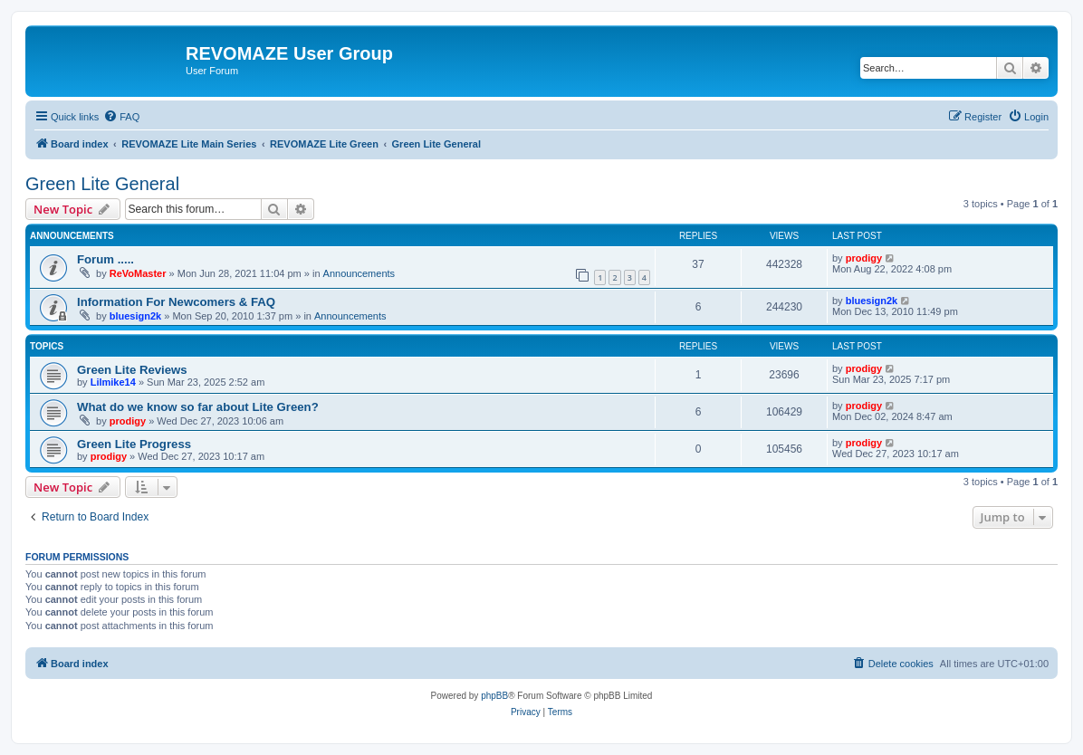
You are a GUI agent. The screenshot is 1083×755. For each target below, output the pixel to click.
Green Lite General (102, 184)
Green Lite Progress (134, 444)
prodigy (864, 258)
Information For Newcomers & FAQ (176, 302)
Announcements (359, 273)
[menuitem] (121, 117)
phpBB (494, 696)
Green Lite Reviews (132, 370)
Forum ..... (105, 259)
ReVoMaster (138, 273)
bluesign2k (135, 316)
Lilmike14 (113, 382)
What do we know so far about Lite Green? (198, 407)
